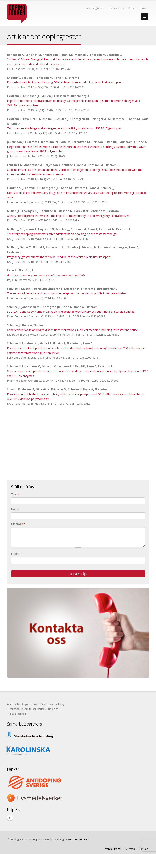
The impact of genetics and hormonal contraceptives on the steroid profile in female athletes (66, 293)
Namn (15, 509)
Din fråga (18, 524)
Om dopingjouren (94, 8)
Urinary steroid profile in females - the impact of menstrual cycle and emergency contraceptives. (68, 216)
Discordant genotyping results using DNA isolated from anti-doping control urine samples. (64, 82)
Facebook (10, 818)
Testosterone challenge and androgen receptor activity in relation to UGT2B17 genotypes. (64, 128)
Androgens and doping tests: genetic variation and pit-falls (46, 275)
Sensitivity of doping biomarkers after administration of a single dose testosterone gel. (62, 234)
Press (131, 8)
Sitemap (130, 849)
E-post (16, 554)
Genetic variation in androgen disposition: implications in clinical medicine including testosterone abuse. (72, 330)
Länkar (143, 8)
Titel (15, 494)
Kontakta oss (116, 8)
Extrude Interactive (78, 839)
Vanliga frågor (113, 849)
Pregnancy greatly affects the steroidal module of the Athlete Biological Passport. (59, 257)
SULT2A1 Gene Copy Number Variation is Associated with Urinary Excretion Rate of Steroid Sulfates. (71, 311)
